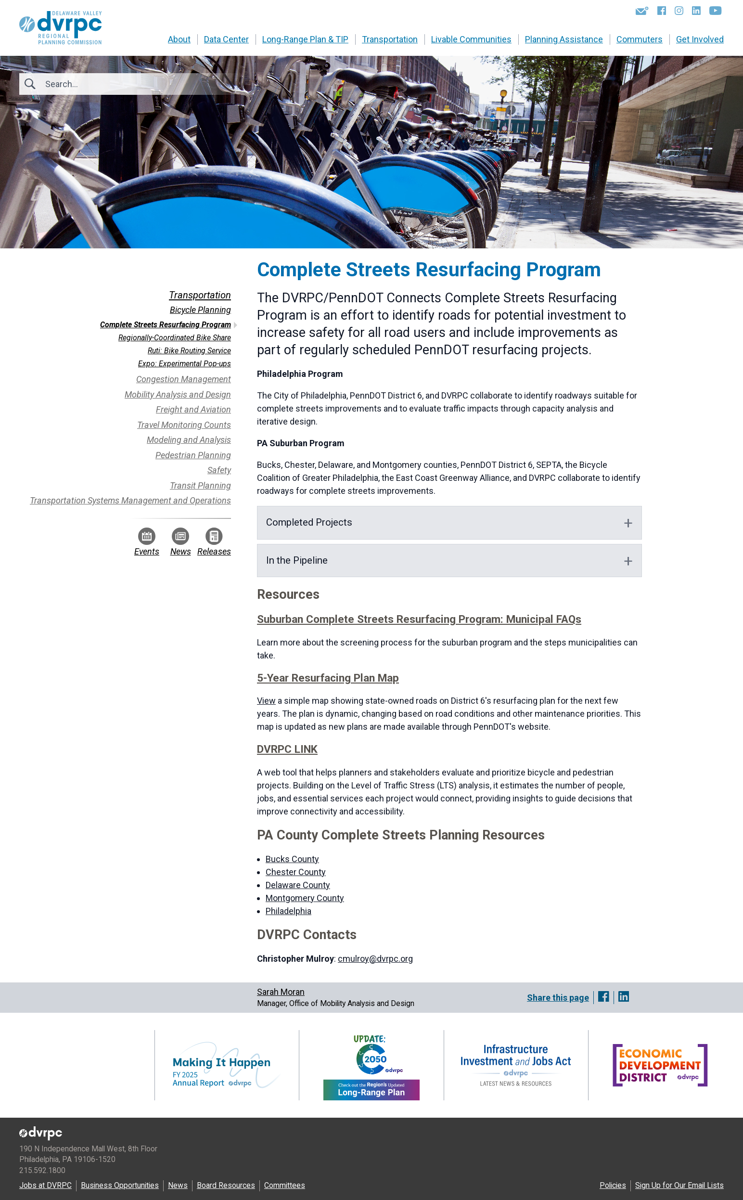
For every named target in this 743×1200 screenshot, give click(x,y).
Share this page (558, 998)
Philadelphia (288, 911)
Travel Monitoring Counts (184, 425)
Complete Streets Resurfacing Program (165, 324)
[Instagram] (679, 10)
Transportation (200, 295)
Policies (613, 1185)
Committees (284, 1185)
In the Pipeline (297, 560)
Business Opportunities (120, 1185)
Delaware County (298, 885)
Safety (219, 470)
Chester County (296, 872)
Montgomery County (305, 898)
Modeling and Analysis (189, 440)
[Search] (97, 84)
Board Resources (226, 1185)
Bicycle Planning (200, 310)
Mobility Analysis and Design (178, 394)
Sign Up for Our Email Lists (679, 1185)
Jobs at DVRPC (45, 1185)
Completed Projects (309, 522)
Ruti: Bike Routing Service (189, 350)
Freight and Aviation (193, 409)
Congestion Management (183, 379)
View (266, 701)
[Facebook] (661, 10)
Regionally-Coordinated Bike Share (174, 337)
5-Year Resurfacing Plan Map (328, 677)
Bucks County (292, 859)
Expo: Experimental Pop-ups (184, 363)
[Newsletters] (642, 10)
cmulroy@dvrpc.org (375, 959)
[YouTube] (715, 10)
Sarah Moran (281, 992)
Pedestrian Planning (193, 455)
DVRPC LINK (287, 749)
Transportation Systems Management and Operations (130, 500)
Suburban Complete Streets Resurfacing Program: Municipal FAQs (419, 619)
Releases (214, 542)
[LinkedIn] (696, 10)
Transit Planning (200, 485)
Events (146, 542)
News (180, 542)
